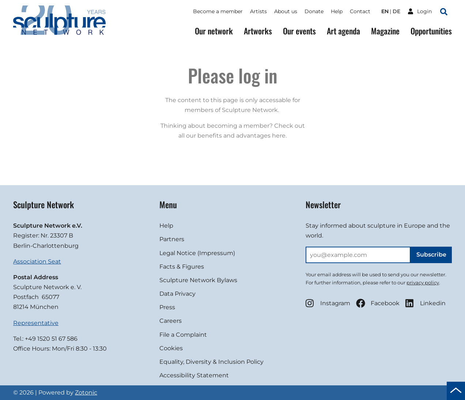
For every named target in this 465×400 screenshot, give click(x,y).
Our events (299, 31)
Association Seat (37, 261)
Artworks (258, 31)
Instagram (328, 303)
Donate (314, 11)
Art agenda (343, 31)
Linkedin (425, 303)
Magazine (385, 31)
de (396, 11)
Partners (171, 239)
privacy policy (423, 282)
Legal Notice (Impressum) (197, 253)
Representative (35, 322)
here (279, 135)
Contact (360, 11)
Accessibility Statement (194, 375)
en (385, 11)
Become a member (218, 11)
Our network (214, 31)
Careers (170, 320)
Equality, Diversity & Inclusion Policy (211, 361)
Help (337, 11)
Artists (258, 11)
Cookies (171, 348)
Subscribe (431, 254)
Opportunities (431, 31)
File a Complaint (183, 334)
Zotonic (86, 392)
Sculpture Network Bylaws (198, 280)
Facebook (378, 303)
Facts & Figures (181, 266)
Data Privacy (177, 293)
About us (285, 11)
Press (167, 307)
